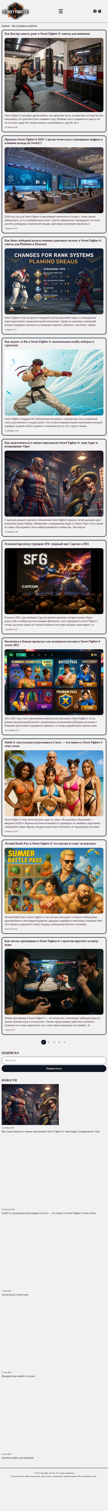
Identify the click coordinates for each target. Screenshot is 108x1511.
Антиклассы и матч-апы (15, 1294)
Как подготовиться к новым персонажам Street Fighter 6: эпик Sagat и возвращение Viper (51, 1131)
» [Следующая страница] (64, 1042)
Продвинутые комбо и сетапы (18, 1376)
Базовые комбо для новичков (18, 1457)
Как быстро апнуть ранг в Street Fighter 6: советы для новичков (47, 33)
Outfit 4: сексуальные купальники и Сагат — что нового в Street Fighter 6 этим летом (49, 1213)
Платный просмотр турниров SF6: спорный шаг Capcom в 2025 (47, 544)
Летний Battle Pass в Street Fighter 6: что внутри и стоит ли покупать (50, 843)
